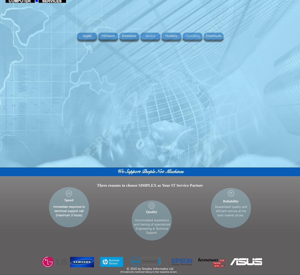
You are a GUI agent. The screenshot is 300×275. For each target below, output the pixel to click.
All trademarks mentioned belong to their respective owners (148, 272)
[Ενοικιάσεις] (129, 36)
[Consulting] (192, 36)
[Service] (150, 36)
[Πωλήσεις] (171, 36)
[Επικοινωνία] (214, 36)
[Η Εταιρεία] (108, 36)
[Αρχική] (87, 36)
